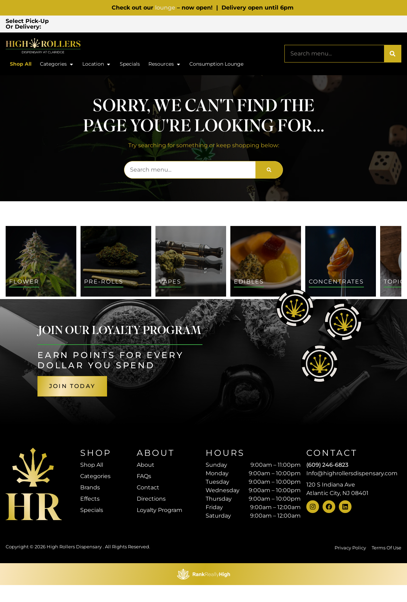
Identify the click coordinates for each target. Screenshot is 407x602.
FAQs (144, 477)
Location (96, 65)
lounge (165, 7)
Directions (151, 500)
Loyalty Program (159, 511)
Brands (90, 488)
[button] (106, 24)
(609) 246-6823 (327, 466)
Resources (164, 65)
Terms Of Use (386, 549)
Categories (57, 65)
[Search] (392, 55)
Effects (90, 500)
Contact (148, 488)
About (145, 466)
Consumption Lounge (216, 65)
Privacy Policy (350, 549)
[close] (264, 17)
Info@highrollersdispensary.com (351, 474)
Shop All (20, 65)
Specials (130, 65)
